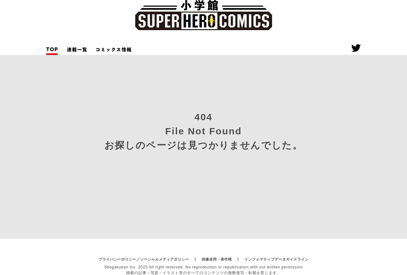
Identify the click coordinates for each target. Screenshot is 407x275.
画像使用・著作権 (217, 259)
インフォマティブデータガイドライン (276, 259)
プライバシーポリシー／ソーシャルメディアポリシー (143, 259)
